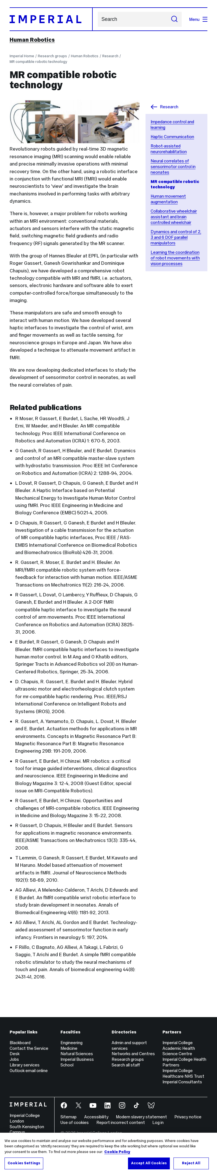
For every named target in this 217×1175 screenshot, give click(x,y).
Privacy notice (187, 1116)
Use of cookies (74, 1122)
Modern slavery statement (141, 1116)
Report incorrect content (120, 1122)
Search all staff (126, 1065)
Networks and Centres (133, 1053)
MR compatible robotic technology (38, 61)
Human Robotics (32, 39)
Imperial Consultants (182, 1081)
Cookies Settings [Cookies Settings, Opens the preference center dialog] (24, 1163)
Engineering (71, 1042)
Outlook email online (29, 1070)
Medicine (68, 1048)
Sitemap (68, 1116)
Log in (158, 1122)
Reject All (191, 1163)
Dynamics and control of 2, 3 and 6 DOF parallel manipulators (176, 237)
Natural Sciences (76, 1053)
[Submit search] (174, 19)
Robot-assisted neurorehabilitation (169, 148)
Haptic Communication (172, 136)
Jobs (14, 1059)
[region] (108, 1154)
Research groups (52, 56)
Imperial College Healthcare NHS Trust (183, 1073)
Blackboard (20, 1042)
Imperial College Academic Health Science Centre (178, 1048)
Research (110, 56)
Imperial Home (22, 56)
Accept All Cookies (149, 1163)
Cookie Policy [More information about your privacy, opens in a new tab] (117, 1152)
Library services (25, 1065)
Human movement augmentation (168, 198)
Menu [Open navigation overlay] (198, 19)
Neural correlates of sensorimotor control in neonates (173, 166)
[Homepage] (51, 19)
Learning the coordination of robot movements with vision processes (175, 258)
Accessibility (96, 1116)
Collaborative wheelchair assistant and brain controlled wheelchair (174, 216)
